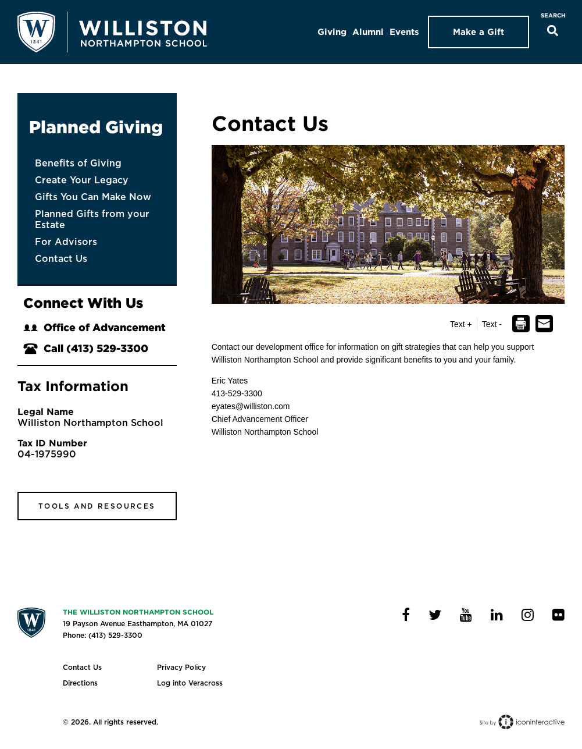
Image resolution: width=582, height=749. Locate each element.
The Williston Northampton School (138, 612)
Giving (332, 32)
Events (404, 32)
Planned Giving (96, 126)
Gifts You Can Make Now (93, 197)
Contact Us (61, 258)
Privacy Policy (181, 667)
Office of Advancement (94, 327)
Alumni (368, 32)
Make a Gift (478, 32)
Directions (80, 683)
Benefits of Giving (78, 163)
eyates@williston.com (251, 406)
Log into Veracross (190, 683)
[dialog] (521, 324)
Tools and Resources (97, 506)
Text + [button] (461, 324)
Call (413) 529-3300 (85, 348)
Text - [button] (492, 324)
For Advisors (66, 241)
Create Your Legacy (81, 180)
